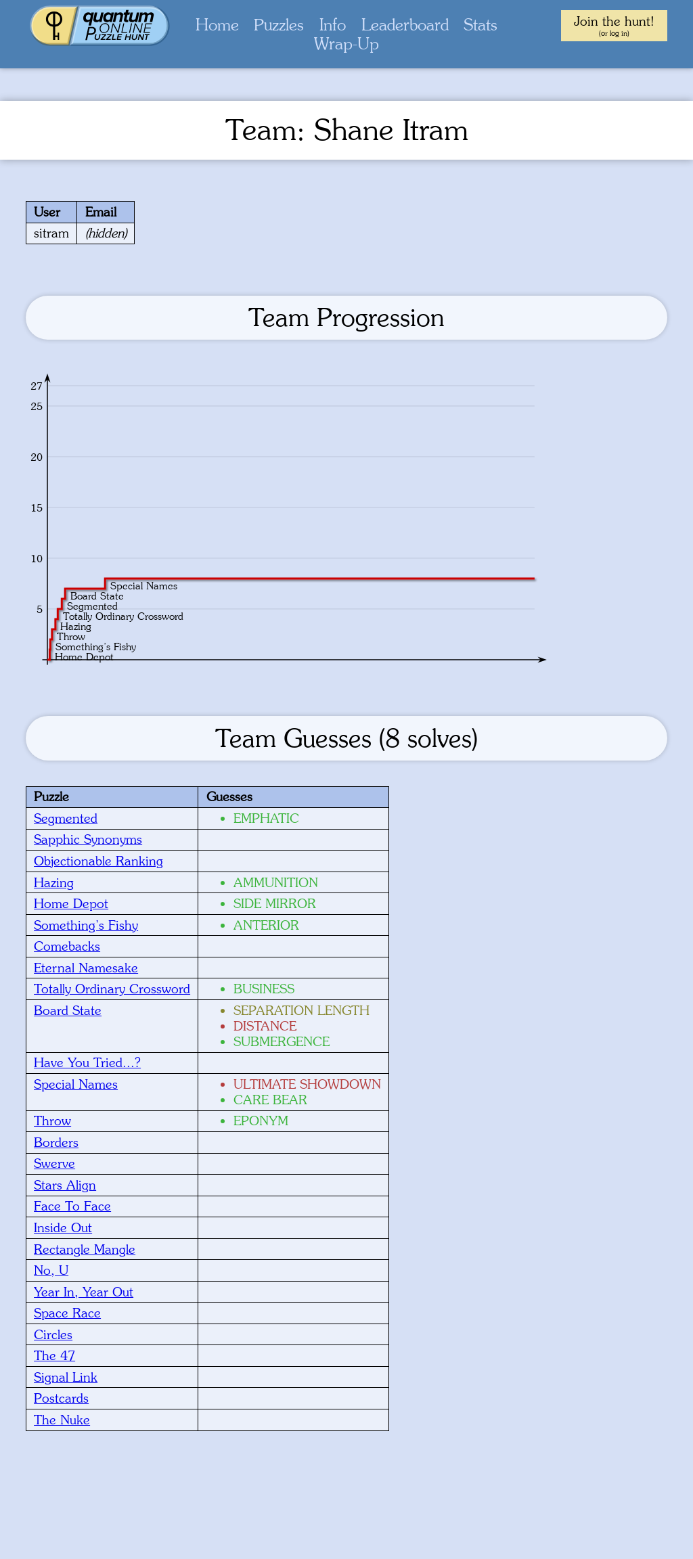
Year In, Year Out (83, 1291)
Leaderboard (405, 25)
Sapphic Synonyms (88, 839)
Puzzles (279, 25)
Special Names (76, 1084)
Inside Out (63, 1227)
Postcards (61, 1398)
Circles (53, 1334)
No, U (51, 1270)
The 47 (54, 1355)
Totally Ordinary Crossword (112, 988)
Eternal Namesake (86, 967)
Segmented (65, 818)
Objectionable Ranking (98, 860)
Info (332, 25)
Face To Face (72, 1205)
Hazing (54, 882)
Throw (52, 1120)
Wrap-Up (346, 44)
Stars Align (65, 1184)
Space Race (67, 1312)
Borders (56, 1142)
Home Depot (71, 903)
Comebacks (67, 946)
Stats (480, 25)
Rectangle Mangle (84, 1249)
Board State (68, 1010)
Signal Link (65, 1377)
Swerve (54, 1163)
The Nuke (62, 1419)
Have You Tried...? (87, 1062)
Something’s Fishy (86, 925)
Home (217, 25)
